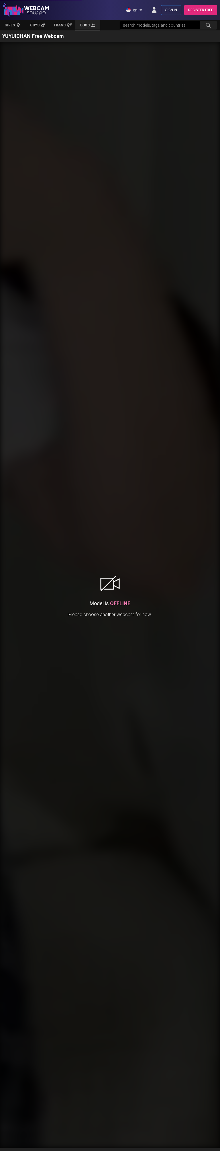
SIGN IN (171, 10)
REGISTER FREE (200, 10)
